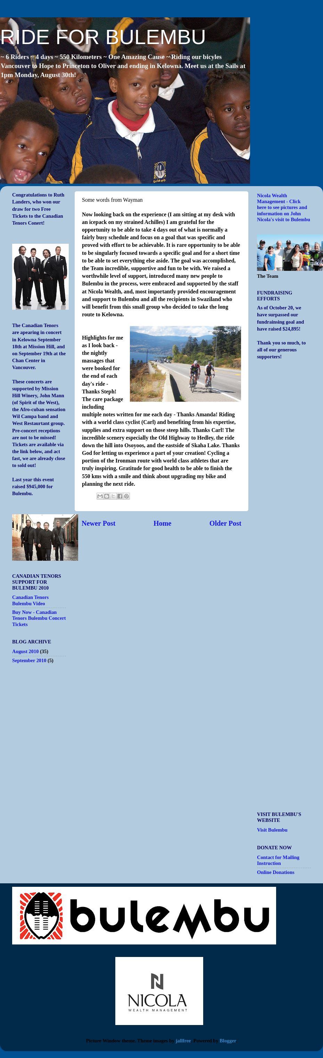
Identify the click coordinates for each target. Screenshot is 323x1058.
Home (163, 523)
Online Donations (276, 872)
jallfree (183, 1040)
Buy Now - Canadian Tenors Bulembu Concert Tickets (39, 618)
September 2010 (29, 660)
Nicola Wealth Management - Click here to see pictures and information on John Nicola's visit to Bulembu (283, 207)
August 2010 (25, 651)
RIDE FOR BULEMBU (103, 37)
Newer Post (99, 523)
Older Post (225, 523)
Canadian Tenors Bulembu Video (30, 600)
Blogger (228, 1040)
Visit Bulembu (272, 830)
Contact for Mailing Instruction (278, 860)
